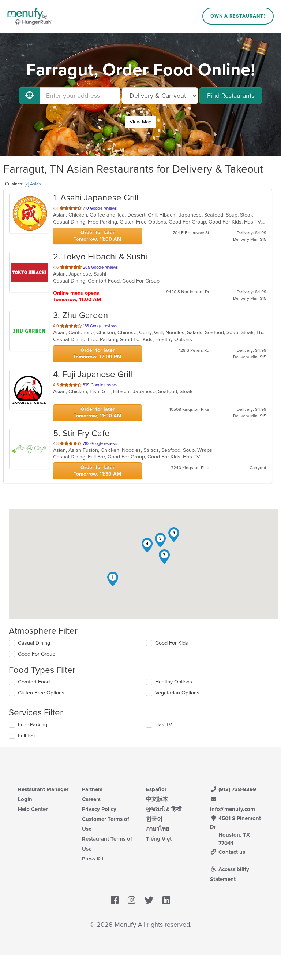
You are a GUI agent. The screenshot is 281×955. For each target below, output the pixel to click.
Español (156, 789)
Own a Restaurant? (238, 16)
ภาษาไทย (157, 829)
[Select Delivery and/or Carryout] (160, 95)
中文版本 (157, 799)
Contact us (227, 852)
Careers (91, 799)
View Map (140, 122)
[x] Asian (33, 184)
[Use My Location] (29, 95)
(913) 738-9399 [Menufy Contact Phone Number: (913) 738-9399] (233, 789)
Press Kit (93, 858)
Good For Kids (171, 643)
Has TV (163, 725)
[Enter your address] (80, 95)
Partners (92, 789)
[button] (112, 579)
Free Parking (32, 725)
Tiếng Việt (159, 839)
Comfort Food (34, 682)
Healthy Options (173, 682)
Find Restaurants (230, 96)
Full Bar (26, 736)
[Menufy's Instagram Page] (131, 901)
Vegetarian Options (177, 693)
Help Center (33, 809)
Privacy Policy (99, 809)
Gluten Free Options (41, 693)
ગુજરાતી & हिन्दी (163, 809)
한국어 (154, 819)
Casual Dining (34, 643)
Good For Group (36, 654)
